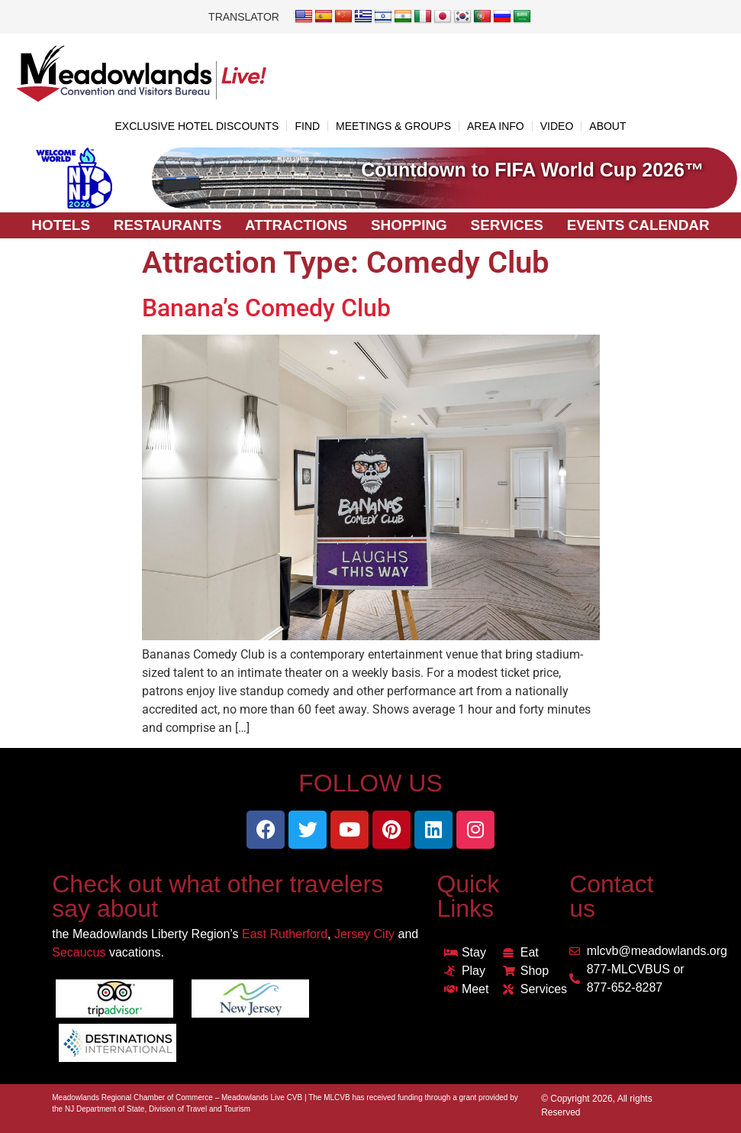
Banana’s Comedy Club (266, 307)
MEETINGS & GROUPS (393, 126)
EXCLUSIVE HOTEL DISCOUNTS (196, 126)
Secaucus (78, 952)
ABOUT (607, 126)
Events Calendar (639, 225)
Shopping (409, 225)
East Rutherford (284, 933)
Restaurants (166, 225)
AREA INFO (495, 126)
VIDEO (557, 126)
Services (507, 225)
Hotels (59, 225)
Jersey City (364, 933)
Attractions (295, 225)
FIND (307, 126)
